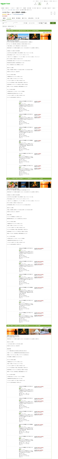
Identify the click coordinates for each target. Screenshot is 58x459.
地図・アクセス (24, 18)
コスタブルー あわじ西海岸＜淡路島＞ (14, 12)
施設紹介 (4, 18)
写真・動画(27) (18, 18)
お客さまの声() (30, 18)
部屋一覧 (13, 18)
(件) (11, 14)
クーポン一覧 (37, 18)
